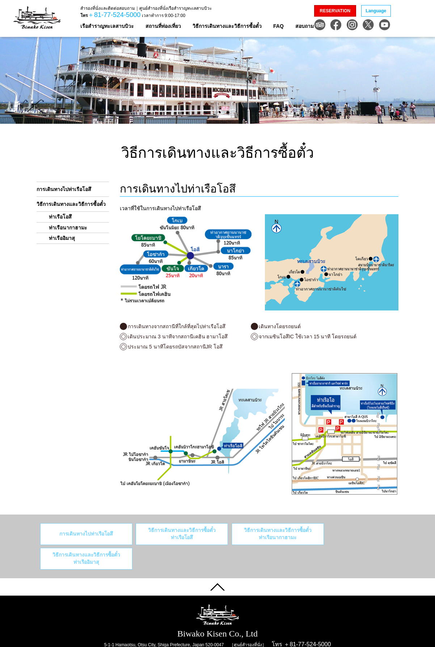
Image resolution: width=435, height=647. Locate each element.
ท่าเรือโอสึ (60, 217)
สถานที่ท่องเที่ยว (163, 26)
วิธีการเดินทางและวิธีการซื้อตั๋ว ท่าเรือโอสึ (172, 534)
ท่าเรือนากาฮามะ (68, 228)
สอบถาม (304, 26)
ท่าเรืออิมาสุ (62, 238)
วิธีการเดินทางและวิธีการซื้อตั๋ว (227, 26)
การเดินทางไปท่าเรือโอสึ (64, 189)
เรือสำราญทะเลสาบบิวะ (107, 26)
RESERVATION (335, 10)
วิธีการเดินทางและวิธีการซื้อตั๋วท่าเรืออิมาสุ (350, 534)
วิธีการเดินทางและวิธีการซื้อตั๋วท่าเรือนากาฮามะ (261, 534)
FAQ (278, 26)
